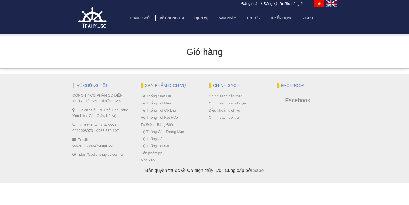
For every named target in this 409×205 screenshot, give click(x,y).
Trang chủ (139, 18)
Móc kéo (148, 160)
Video (307, 18)
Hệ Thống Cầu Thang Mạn (162, 132)
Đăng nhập (250, 3)
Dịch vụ (201, 18)
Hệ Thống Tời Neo (156, 103)
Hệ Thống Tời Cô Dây (159, 110)
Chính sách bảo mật (225, 96)
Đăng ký (270, 3)
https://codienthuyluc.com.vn (101, 154)
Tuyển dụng (281, 18)
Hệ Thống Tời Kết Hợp (159, 117)
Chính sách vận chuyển (228, 103)
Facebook (297, 100)
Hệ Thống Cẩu (153, 139)
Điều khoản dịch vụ (224, 110)
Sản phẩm (228, 18)
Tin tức (253, 18)
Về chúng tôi (172, 18)
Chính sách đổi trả (224, 117)
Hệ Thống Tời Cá (155, 146)
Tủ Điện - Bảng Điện (157, 124)
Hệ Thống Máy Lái (156, 96)
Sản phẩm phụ (153, 153)
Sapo (258, 170)
